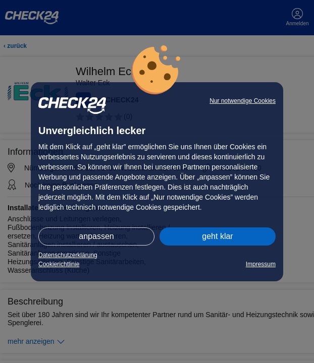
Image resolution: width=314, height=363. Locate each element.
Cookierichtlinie (58, 264)
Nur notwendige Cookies (243, 100)
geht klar (217, 236)
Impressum (261, 264)
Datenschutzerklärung (67, 255)
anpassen (96, 236)
